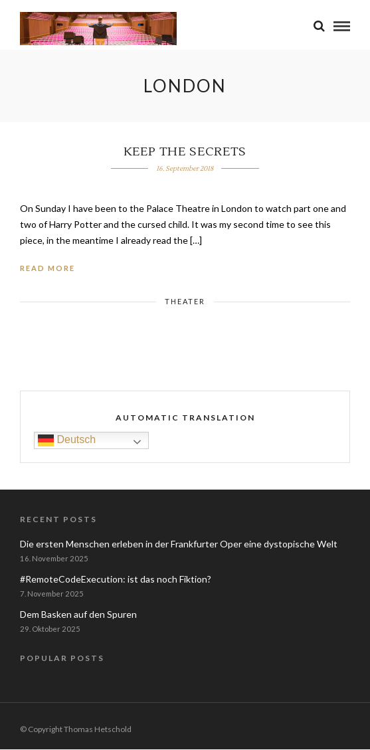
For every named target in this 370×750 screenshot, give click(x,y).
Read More (47, 268)
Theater (185, 301)
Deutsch (67, 440)
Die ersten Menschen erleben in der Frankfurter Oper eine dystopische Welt (178, 543)
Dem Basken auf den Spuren (78, 614)
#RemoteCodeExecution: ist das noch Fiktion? (115, 579)
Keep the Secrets (185, 151)
